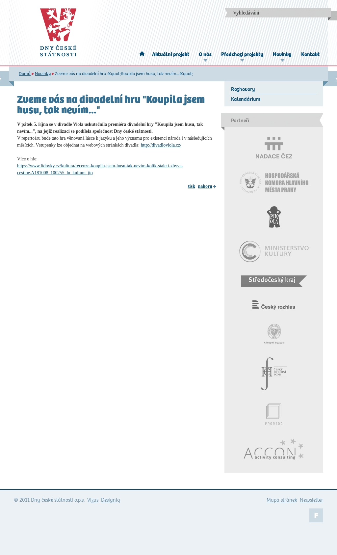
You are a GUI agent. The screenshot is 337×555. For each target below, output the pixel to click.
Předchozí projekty (242, 54)
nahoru (205, 186)
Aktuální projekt (170, 54)
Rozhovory (243, 89)
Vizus (92, 499)
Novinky (282, 54)
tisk (191, 186)
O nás (205, 54)
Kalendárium (245, 99)
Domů (25, 73)
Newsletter (311, 499)
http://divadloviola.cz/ (161, 145)
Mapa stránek (282, 499)
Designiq (110, 499)
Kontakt (310, 54)
